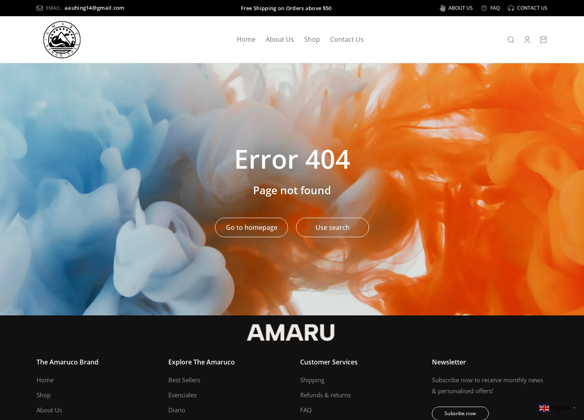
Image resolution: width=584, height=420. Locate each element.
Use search (333, 227)
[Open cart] (543, 40)
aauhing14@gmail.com (94, 7)
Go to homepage (251, 227)
